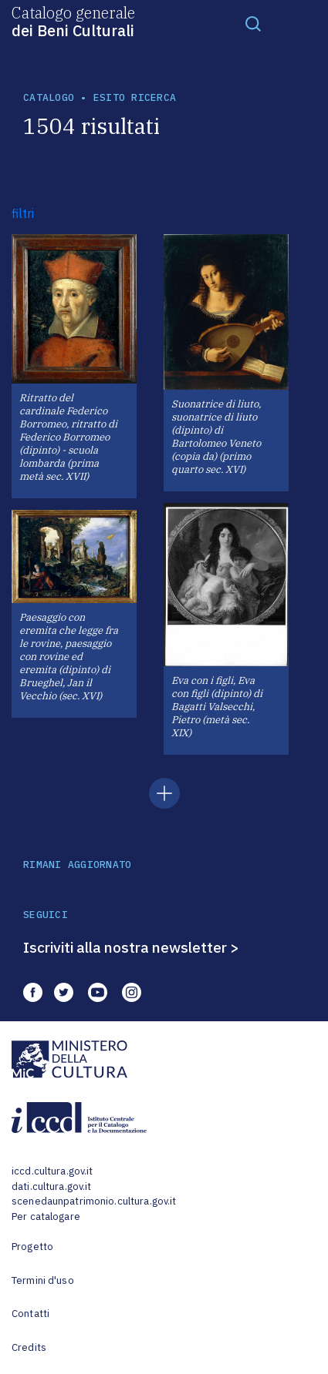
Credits (29, 1347)
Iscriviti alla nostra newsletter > (131, 947)
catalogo (48, 97)
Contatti (30, 1313)
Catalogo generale (73, 20)
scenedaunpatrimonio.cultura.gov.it (94, 1201)
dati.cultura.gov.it (51, 1186)
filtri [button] (23, 213)
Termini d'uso (43, 1280)
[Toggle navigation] (253, 23)
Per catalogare (46, 1216)
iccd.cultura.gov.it (52, 1171)
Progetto (32, 1246)
